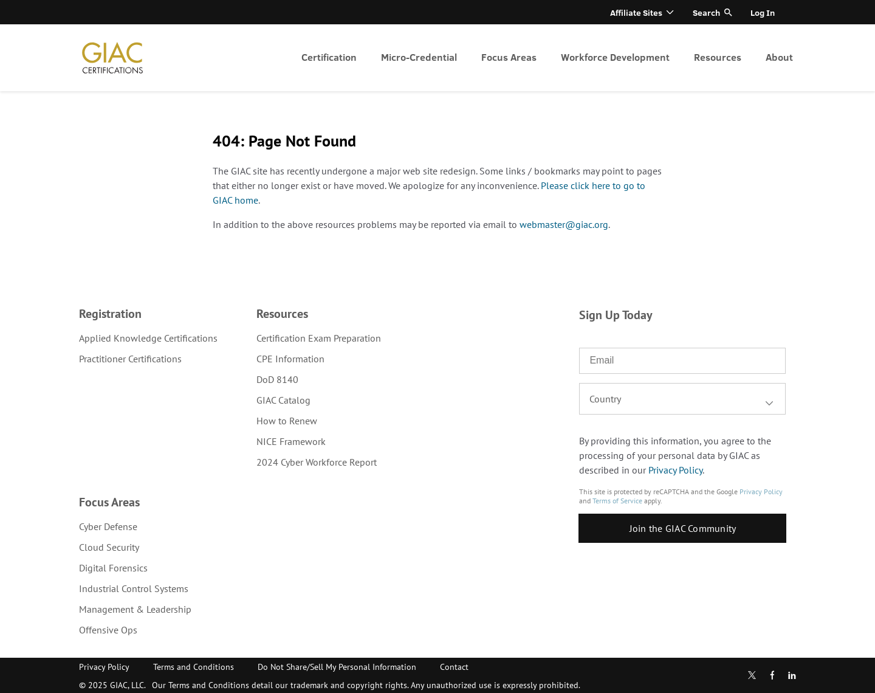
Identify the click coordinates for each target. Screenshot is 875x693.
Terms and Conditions (193, 666)
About (779, 56)
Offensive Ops (108, 630)
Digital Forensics (113, 568)
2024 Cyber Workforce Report (316, 462)
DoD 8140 (277, 379)
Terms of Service (617, 500)
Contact (454, 666)
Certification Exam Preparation (318, 338)
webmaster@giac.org (564, 224)
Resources (717, 56)
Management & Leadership (135, 609)
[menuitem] (329, 57)
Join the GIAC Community (683, 528)
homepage (112, 57)
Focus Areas (509, 56)
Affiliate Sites (636, 12)
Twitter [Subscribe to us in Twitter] (752, 675)
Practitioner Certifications (130, 359)
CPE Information (290, 359)
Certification (329, 56)
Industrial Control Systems (133, 588)
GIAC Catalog (283, 400)
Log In (762, 12)
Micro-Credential (419, 56)
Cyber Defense (108, 526)
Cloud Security (109, 547)
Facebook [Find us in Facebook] (772, 675)
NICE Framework (291, 441)
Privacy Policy (675, 470)
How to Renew (286, 421)
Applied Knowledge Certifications (148, 338)
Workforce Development (615, 56)
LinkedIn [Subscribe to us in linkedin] (791, 675)
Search (706, 12)
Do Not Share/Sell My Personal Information (337, 666)
